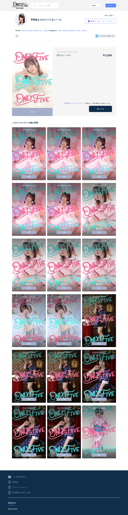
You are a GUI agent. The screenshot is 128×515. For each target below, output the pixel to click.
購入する (100, 109)
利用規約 (66, 103)
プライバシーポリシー (77, 103)
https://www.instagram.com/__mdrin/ (72, 31)
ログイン (110, 6)
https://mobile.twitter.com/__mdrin (35, 31)
